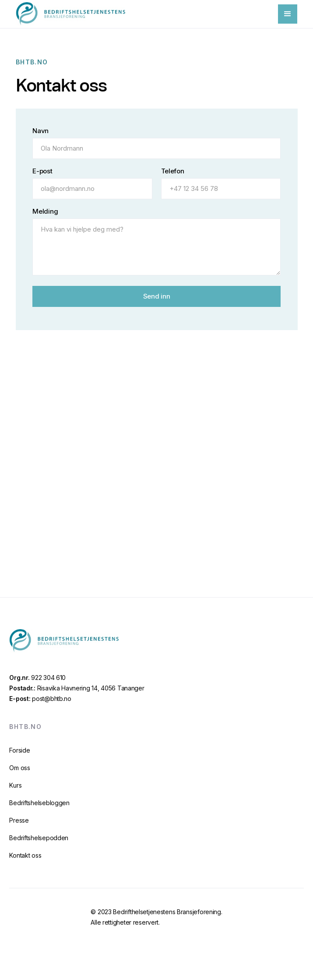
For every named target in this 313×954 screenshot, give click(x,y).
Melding (45, 212)
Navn (40, 131)
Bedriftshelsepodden (38, 837)
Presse (18, 820)
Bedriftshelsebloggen (39, 802)
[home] (70, 14)
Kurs (15, 785)
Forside (19, 750)
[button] (287, 14)
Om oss (19, 767)
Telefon (172, 171)
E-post (42, 171)
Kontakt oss (25, 855)
